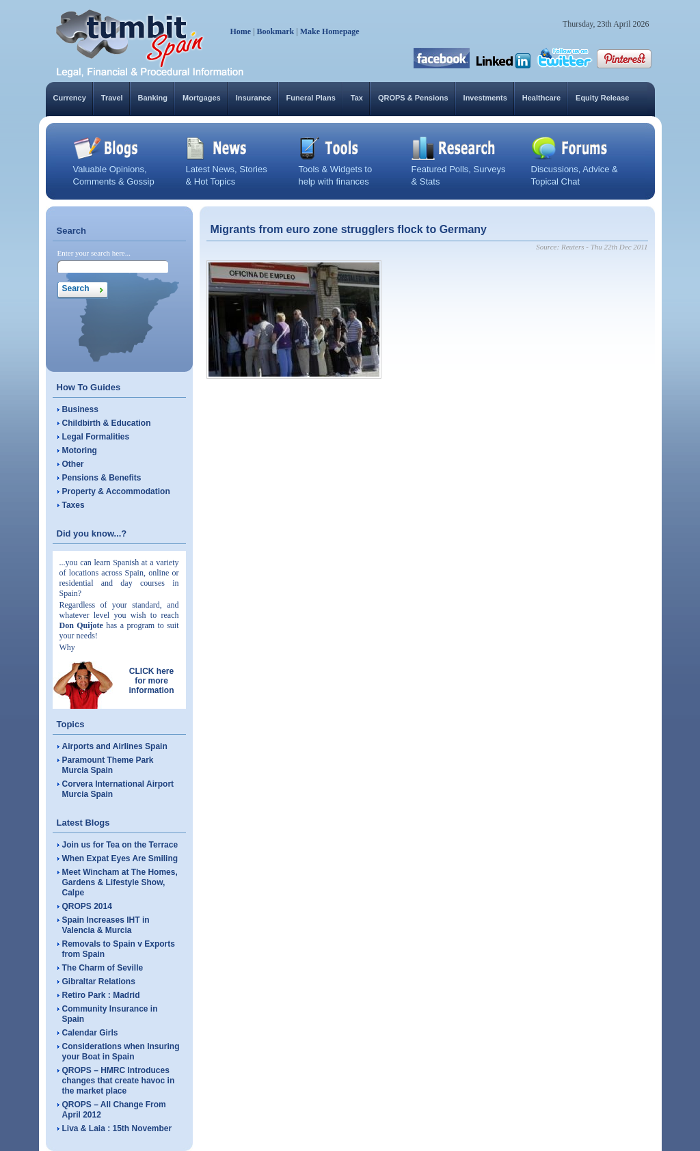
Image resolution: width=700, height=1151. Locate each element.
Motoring (79, 450)
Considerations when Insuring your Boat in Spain (121, 1051)
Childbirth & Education (106, 423)
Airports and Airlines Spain (114, 746)
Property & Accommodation (116, 491)
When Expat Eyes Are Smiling (120, 858)
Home (241, 31)
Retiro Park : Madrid (101, 995)
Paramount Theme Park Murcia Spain (108, 765)
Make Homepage (330, 31)
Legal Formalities (96, 437)
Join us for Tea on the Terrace (120, 845)
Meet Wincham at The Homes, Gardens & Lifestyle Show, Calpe (120, 882)
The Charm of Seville (103, 968)
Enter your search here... (94, 253)
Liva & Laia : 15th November (117, 1128)
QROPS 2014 (87, 906)
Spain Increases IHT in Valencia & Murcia (106, 925)
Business (80, 409)
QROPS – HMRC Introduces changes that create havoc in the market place (118, 1081)
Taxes (73, 505)
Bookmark (276, 31)
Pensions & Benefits (102, 478)
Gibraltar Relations (98, 981)
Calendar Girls (90, 1033)
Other (73, 464)
